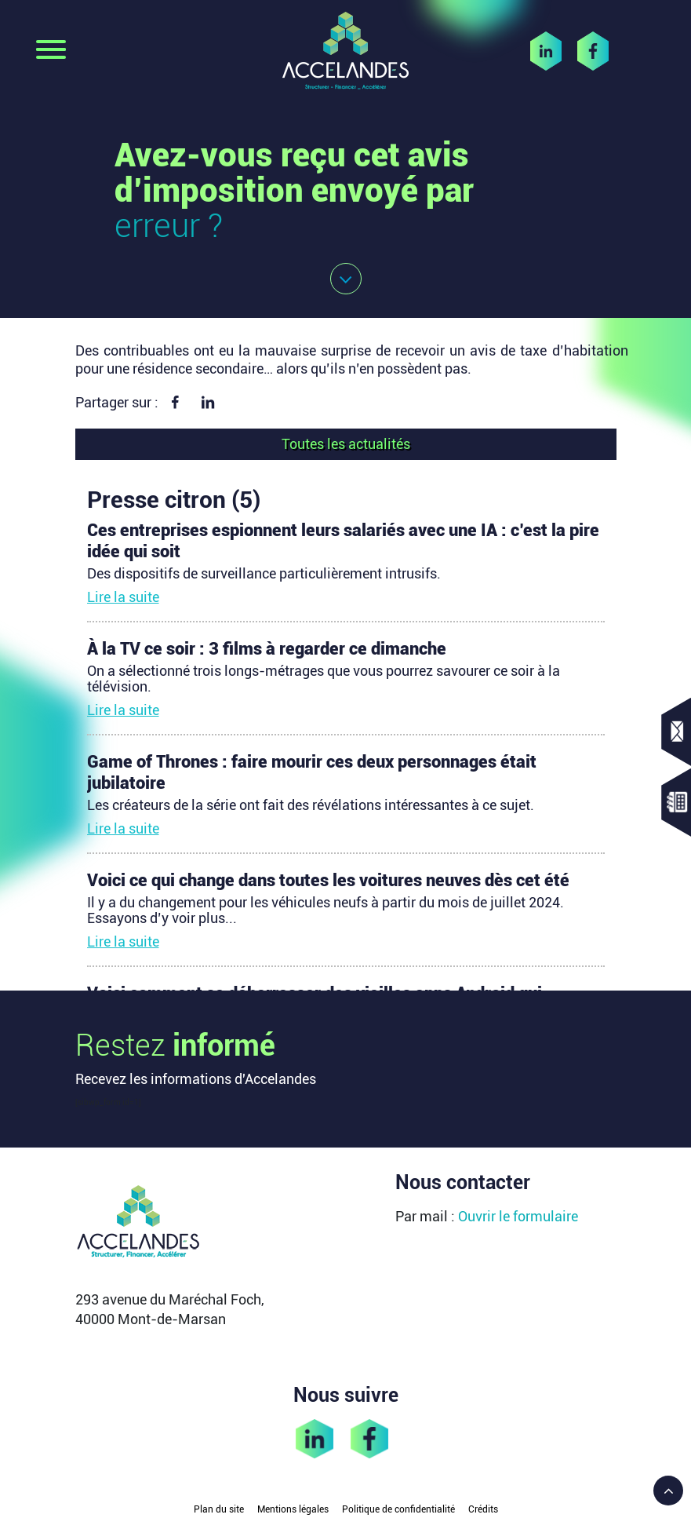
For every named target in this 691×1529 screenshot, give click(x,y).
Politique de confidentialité (398, 1509)
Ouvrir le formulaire (518, 1216)
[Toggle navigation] (51, 51)
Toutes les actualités (346, 444)
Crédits (483, 1509)
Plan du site (219, 1509)
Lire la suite (123, 597)
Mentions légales (293, 1509)
